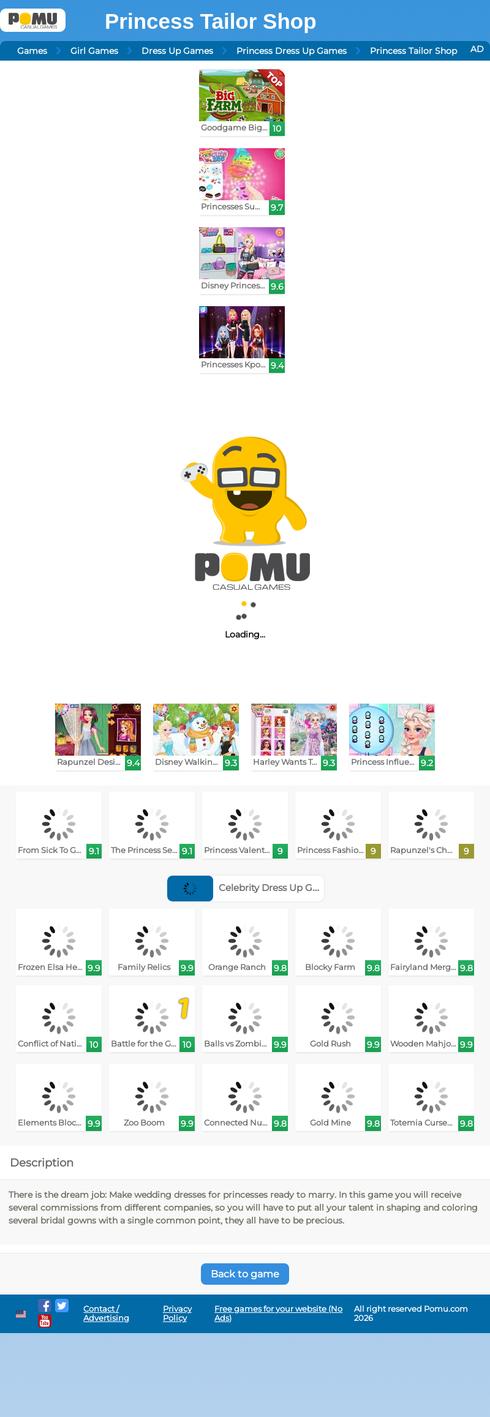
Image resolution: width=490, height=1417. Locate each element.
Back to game (245, 1274)
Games (32, 50)
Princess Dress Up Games (291, 50)
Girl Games (94, 50)
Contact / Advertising (106, 1313)
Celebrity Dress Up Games (252, 887)
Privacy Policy (177, 1313)
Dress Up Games (177, 50)
